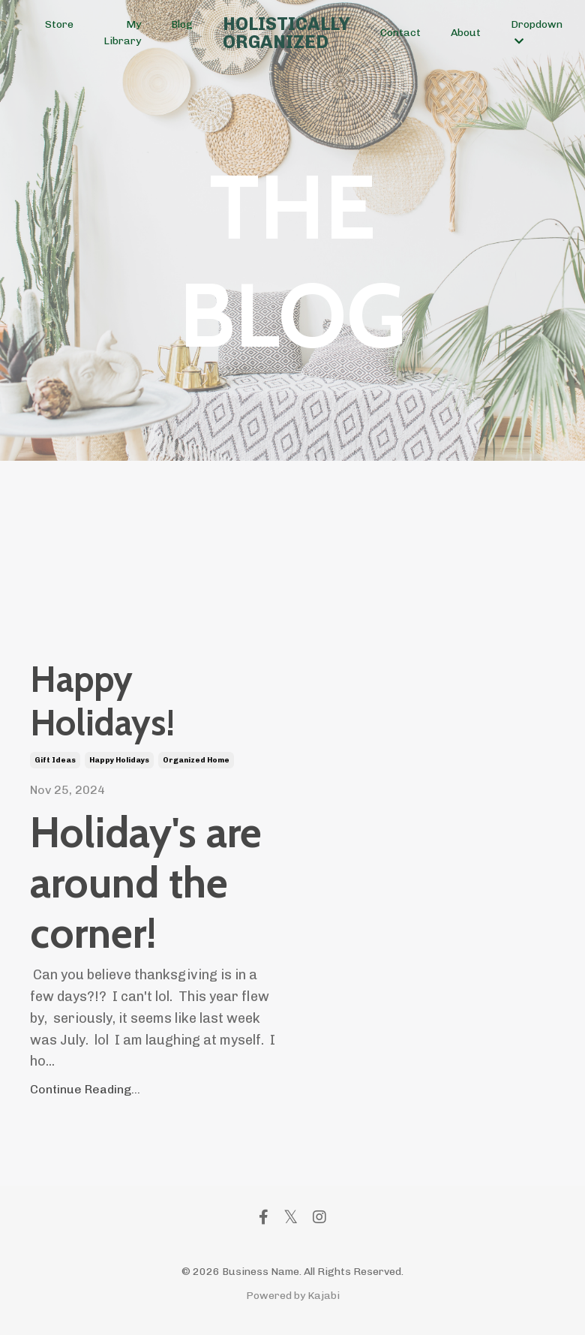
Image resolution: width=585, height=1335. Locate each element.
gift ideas (55, 760)
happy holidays (119, 760)
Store (59, 24)
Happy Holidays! (103, 701)
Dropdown (536, 32)
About (466, 32)
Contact (400, 32)
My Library (122, 32)
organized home (196, 760)
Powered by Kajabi (293, 1296)
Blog (182, 24)
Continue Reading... (85, 1090)
